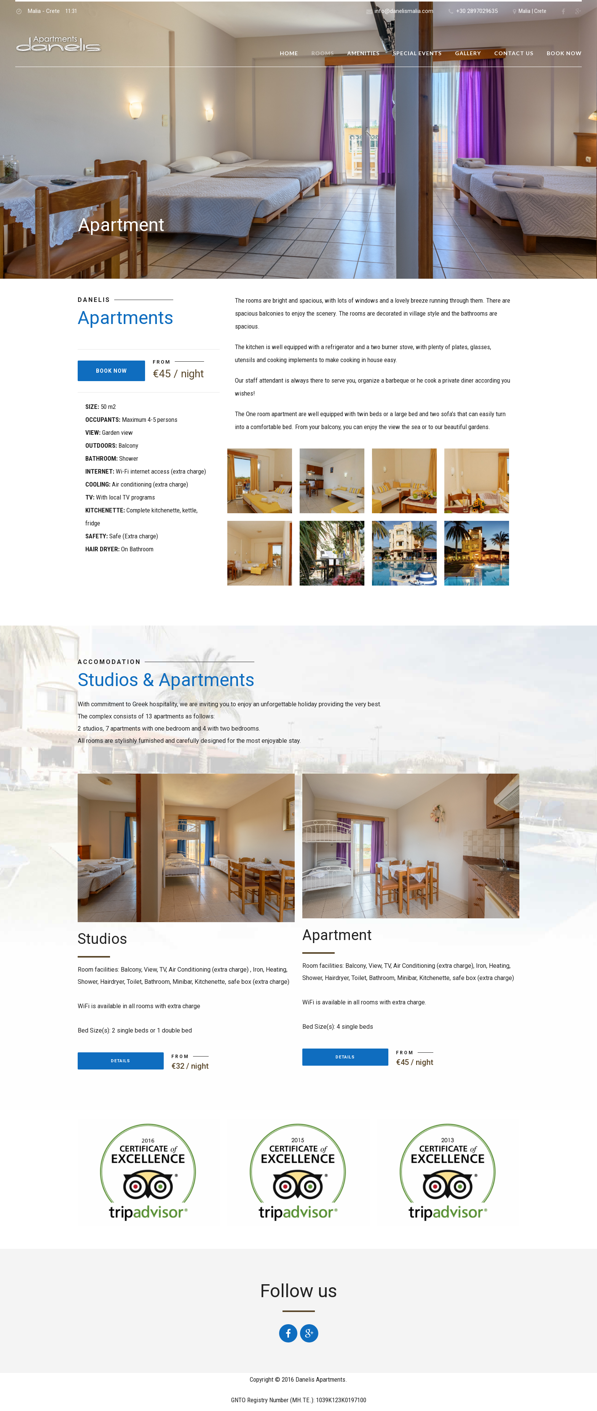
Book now (564, 53)
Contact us (513, 53)
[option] (298, 139)
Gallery (468, 53)
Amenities (363, 53)
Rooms (322, 53)
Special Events (417, 53)
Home (289, 53)
